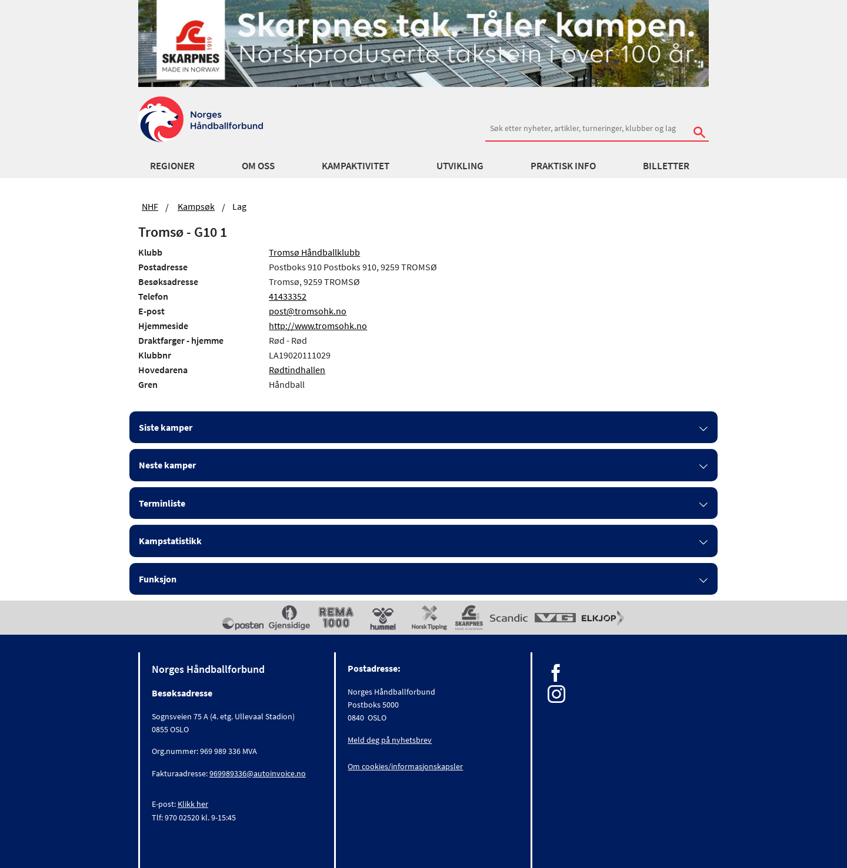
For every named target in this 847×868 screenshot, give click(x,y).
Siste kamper (165, 427)
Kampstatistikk (170, 541)
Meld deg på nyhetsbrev (390, 740)
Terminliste (162, 503)
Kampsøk (196, 206)
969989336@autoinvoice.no (257, 773)
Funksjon (157, 579)
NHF (150, 206)
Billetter (666, 165)
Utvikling (459, 165)
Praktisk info (563, 165)
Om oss (258, 165)
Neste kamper (167, 465)
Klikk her (193, 804)
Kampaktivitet (355, 165)
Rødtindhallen (297, 370)
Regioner (172, 165)
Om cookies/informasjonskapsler (405, 766)
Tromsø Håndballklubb (314, 252)
